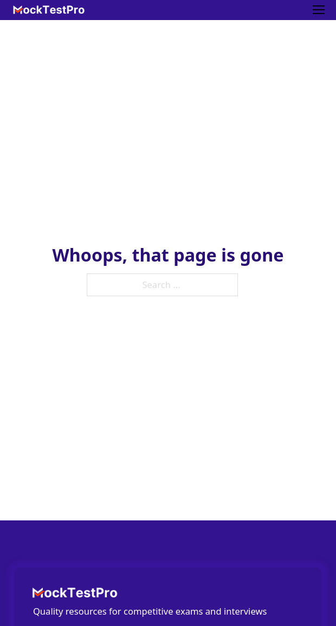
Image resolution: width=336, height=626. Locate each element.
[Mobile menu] (319, 9)
